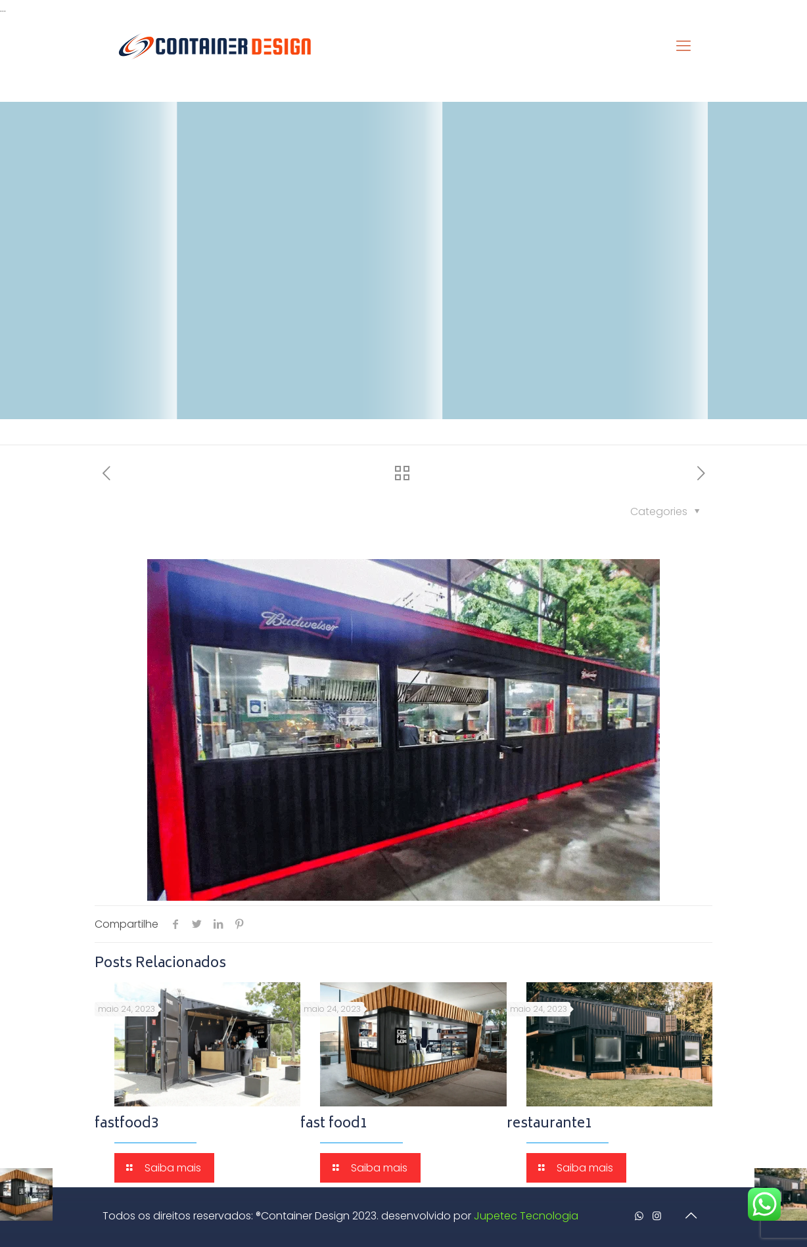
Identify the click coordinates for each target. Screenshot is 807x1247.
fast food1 (334, 1124)
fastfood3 (127, 1124)
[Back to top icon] (690, 1215)
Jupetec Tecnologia (526, 1215)
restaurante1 (550, 1124)
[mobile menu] (683, 46)
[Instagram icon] (657, 1216)
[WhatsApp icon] (639, 1216)
